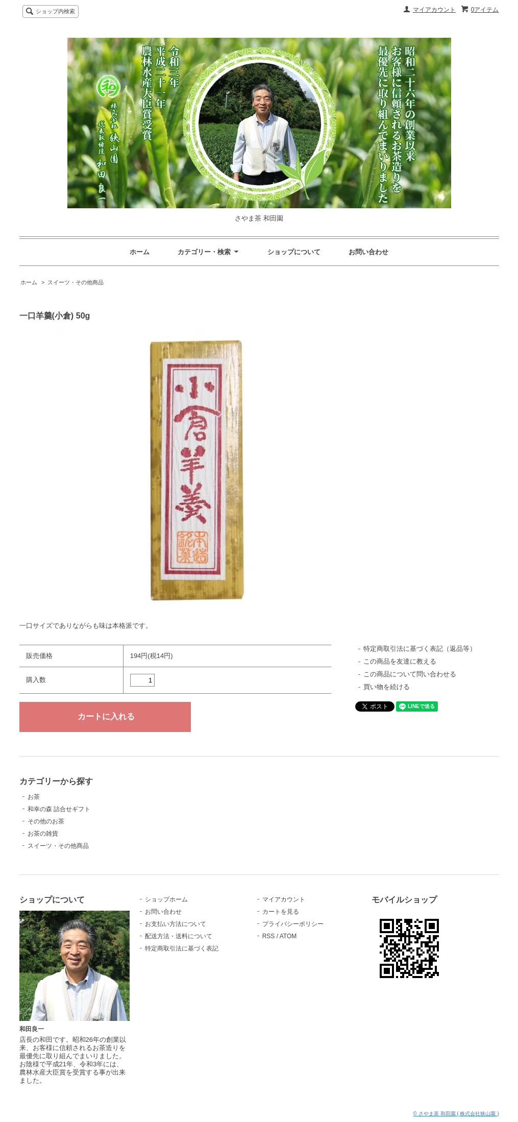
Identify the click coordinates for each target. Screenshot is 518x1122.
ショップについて (293, 252)
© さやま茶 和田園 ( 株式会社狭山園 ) (456, 1113)
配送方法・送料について (178, 936)
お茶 (34, 796)
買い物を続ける (386, 687)
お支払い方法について (175, 924)
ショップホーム (166, 899)
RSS (268, 936)
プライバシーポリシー (293, 924)
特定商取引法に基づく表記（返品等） (419, 648)
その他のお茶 (46, 821)
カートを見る (280, 911)
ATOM (288, 936)
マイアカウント (434, 9)
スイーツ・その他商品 (75, 282)
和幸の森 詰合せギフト (59, 809)
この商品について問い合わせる (409, 674)
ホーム (140, 252)
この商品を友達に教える (399, 661)
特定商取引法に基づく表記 (181, 948)
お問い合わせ (368, 252)
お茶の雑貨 (43, 833)
